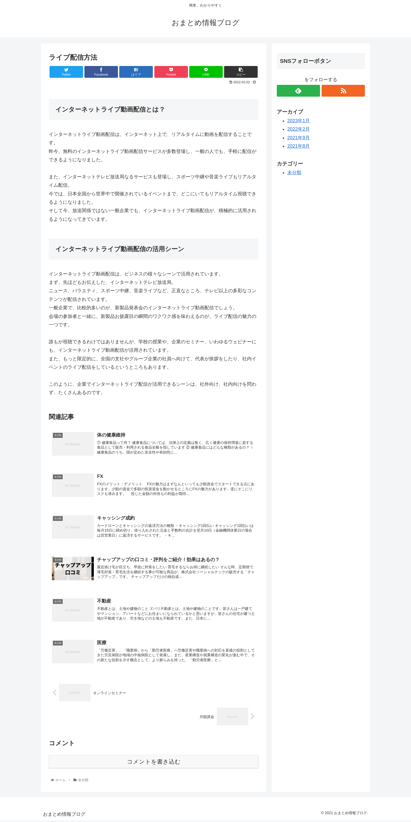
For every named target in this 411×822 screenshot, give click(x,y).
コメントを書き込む (154, 763)
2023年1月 (298, 120)
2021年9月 (298, 137)
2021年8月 (298, 146)
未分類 (294, 172)
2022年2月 (298, 129)
